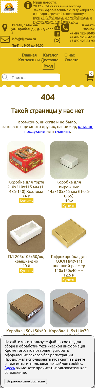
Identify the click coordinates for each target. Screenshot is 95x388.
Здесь (10, 367)
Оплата (71, 59)
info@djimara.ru (24, 39)
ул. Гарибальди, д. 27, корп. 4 (32, 31)
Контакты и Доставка (38, 59)
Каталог (50, 54)
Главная (29, 54)
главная (62, 131)
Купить (26, 200)
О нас (69, 54)
